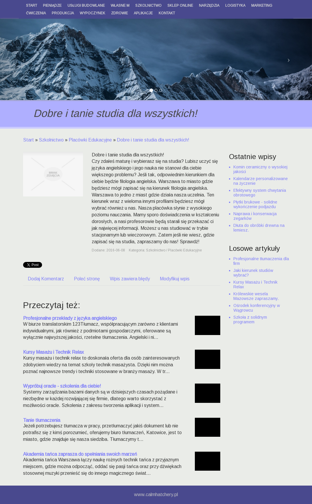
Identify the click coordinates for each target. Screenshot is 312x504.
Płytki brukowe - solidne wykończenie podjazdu (255, 204)
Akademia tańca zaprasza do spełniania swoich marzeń (80, 454)
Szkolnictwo (51, 139)
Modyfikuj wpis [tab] (175, 278)
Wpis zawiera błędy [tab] (130, 278)
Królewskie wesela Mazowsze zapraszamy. (256, 296)
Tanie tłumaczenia (41, 420)
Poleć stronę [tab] (87, 278)
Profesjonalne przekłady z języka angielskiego (70, 318)
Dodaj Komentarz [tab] (46, 278)
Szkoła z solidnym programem (250, 319)
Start (28, 139)
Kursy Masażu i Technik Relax (53, 352)
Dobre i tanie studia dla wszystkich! (153, 139)
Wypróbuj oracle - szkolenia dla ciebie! (62, 386)
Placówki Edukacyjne (90, 139)
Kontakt (167, 13)
